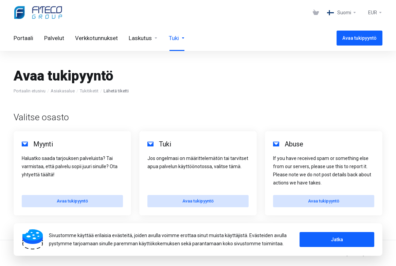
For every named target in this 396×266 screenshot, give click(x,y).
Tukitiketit (89, 90)
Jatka (337, 239)
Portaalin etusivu (30, 90)
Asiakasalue (63, 90)
